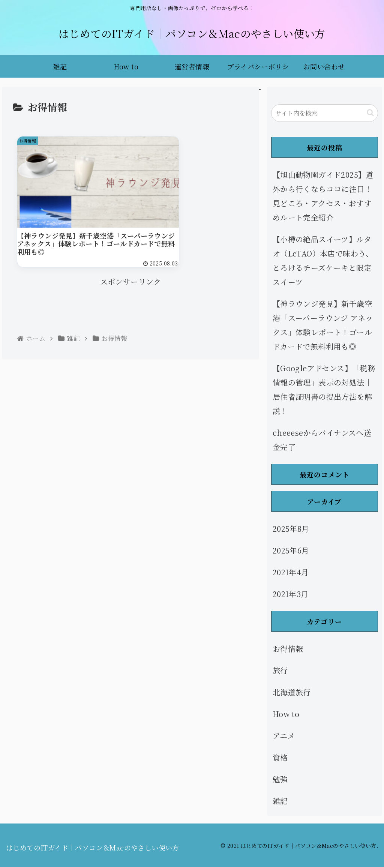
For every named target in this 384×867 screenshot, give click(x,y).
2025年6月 (291, 550)
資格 (280, 757)
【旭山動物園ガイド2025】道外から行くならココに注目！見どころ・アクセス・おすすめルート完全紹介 (323, 196)
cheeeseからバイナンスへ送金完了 (322, 439)
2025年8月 (291, 528)
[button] (370, 112)
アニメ (284, 735)
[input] (324, 113)
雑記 (280, 800)
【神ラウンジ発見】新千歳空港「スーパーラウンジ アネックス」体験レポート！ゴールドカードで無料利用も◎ (323, 325)
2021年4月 (291, 572)
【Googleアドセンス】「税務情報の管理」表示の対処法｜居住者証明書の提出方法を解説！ (324, 389)
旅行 (280, 670)
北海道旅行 (292, 692)
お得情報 (288, 648)
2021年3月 (291, 593)
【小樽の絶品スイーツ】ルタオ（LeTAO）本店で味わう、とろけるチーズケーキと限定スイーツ (323, 260)
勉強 (280, 779)
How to (286, 713)
